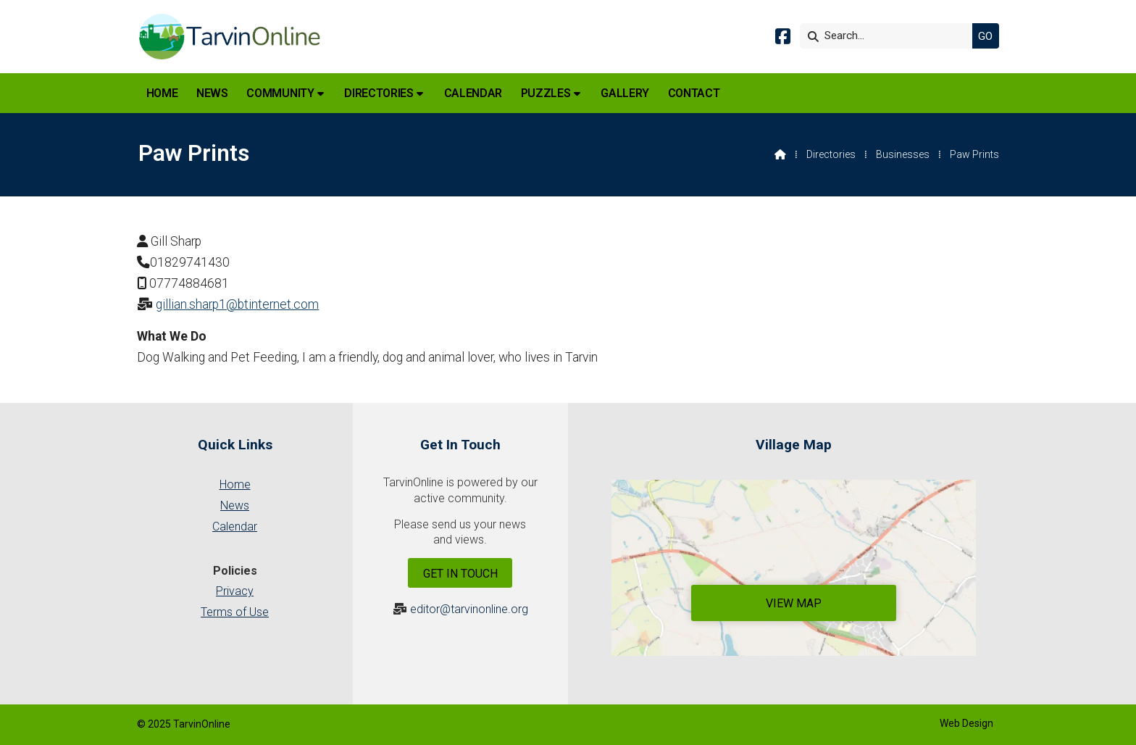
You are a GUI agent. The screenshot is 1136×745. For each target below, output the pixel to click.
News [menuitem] (212, 93)
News (234, 505)
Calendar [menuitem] (473, 93)
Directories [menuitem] (378, 93)
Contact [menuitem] (694, 93)
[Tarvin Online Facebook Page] (782, 39)
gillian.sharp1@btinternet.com (237, 304)
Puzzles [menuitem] (546, 93)
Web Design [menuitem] (966, 723)
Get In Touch (460, 573)
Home (235, 484)
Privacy (235, 591)
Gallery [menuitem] (625, 93)
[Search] (889, 36)
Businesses (903, 154)
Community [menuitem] (280, 93)
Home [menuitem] (162, 93)
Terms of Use (235, 612)
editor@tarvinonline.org (469, 609)
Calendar (234, 526)
